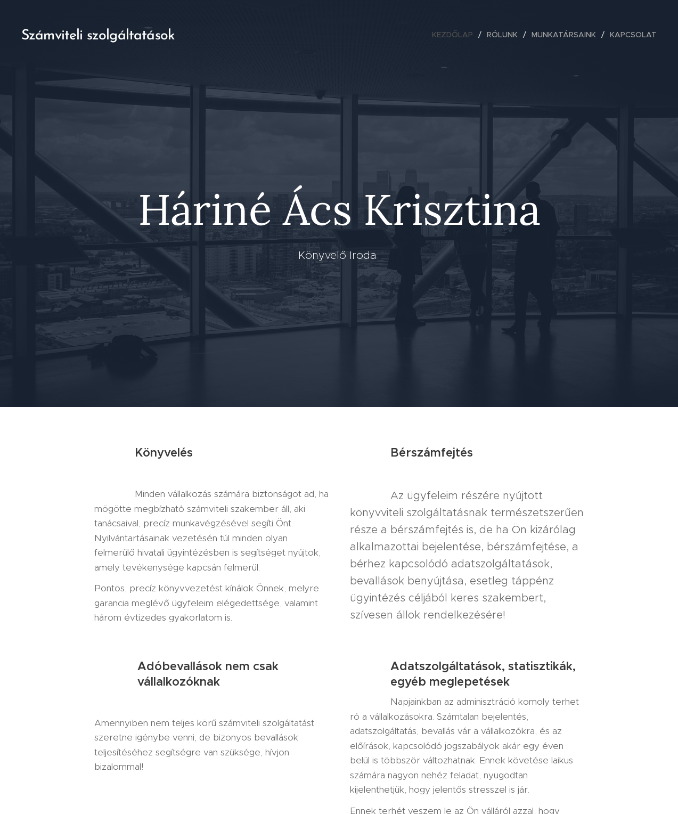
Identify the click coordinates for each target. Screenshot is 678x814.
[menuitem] (455, 34)
